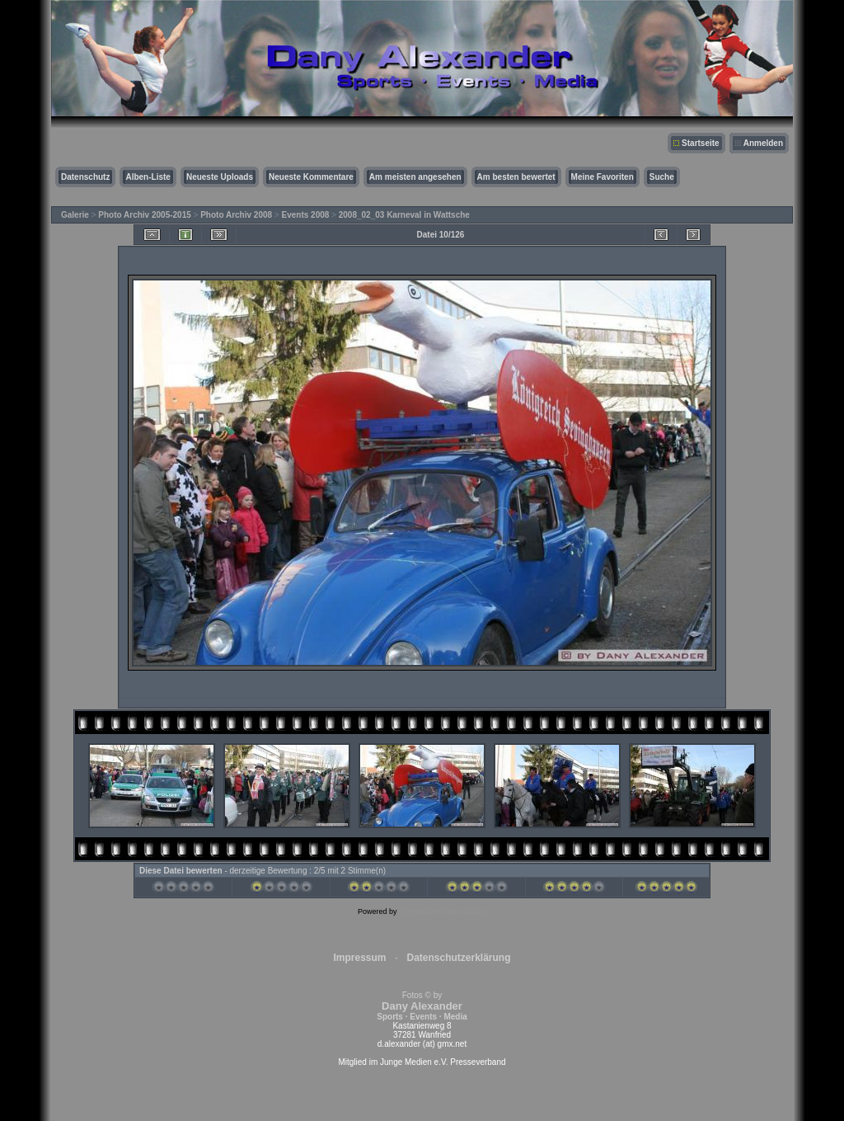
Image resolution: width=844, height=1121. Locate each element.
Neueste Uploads (219, 176)
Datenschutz (85, 176)
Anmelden (763, 143)
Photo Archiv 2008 (236, 214)
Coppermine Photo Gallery (442, 911)
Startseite (701, 143)
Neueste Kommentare (311, 176)
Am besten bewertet (516, 176)
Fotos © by (422, 1006)
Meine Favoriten (602, 176)
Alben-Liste (147, 176)
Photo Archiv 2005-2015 (144, 214)
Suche (661, 176)
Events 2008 (306, 214)
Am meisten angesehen (415, 176)
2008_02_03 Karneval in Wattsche (404, 214)
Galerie (75, 214)
